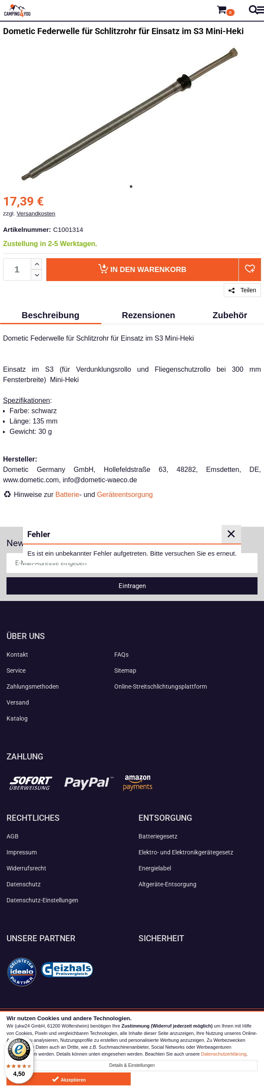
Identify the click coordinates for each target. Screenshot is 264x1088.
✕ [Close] (231, 534)
